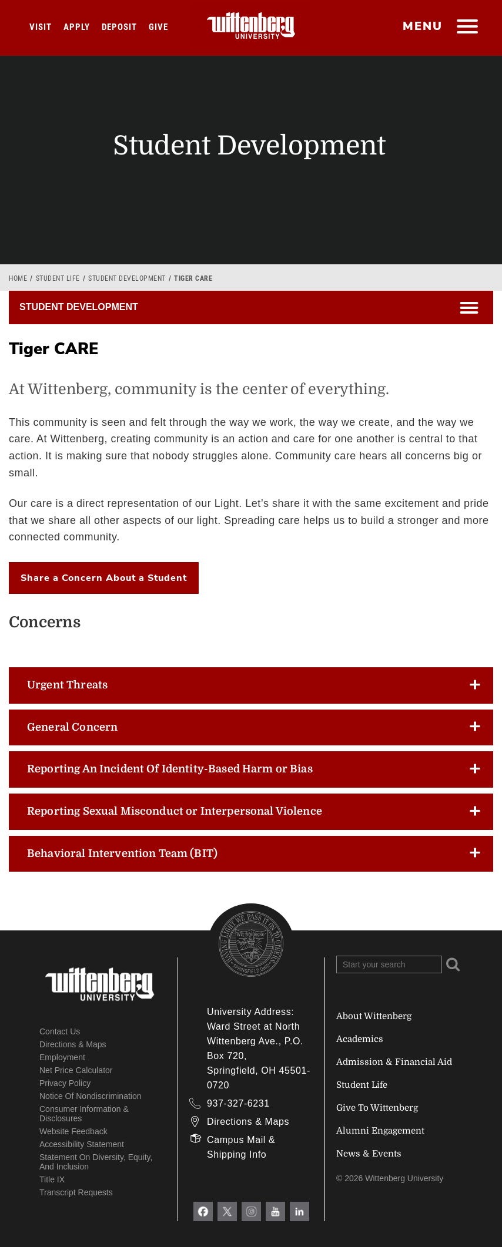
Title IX (52, 1179)
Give (158, 27)
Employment (62, 1057)
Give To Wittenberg (377, 1108)
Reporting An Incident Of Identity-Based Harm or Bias (170, 769)
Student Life (58, 278)
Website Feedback (73, 1131)
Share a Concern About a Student (104, 578)
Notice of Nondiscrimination (90, 1096)
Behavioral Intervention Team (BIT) (122, 853)
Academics (359, 1039)
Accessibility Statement (81, 1144)
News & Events (368, 1153)
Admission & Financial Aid (394, 1062)
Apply (76, 27)
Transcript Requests (76, 1192)
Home (18, 278)
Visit (40, 27)
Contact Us (59, 1031)
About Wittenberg (373, 1016)
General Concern (72, 727)
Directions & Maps (72, 1044)
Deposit (119, 27)
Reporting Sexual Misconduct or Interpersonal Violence (174, 811)
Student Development (127, 278)
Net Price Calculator (76, 1070)
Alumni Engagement (380, 1130)
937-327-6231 (238, 1103)
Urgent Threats (67, 685)
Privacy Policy (65, 1083)
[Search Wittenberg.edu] (389, 964)
